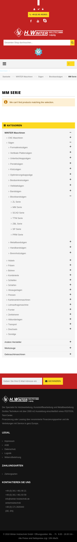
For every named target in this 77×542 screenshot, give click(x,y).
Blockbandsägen (56, 77)
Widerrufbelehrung (13, 457)
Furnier (11, 310)
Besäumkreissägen (19, 180)
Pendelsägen (16, 164)
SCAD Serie (18, 212)
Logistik (8, 453)
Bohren (11, 270)
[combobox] (38, 42)
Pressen (12, 295)
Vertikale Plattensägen (21, 153)
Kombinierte (13, 275)
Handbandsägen (18, 248)
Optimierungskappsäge (21, 175)
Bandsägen (15, 191)
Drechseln (12, 329)
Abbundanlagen (15, 319)
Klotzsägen (15, 169)
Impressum (9, 441)
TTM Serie (18, 218)
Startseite (7, 77)
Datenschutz (10, 449)
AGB (7, 445)
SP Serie (17, 229)
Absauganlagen (15, 290)
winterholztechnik (13, 503)
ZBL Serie (17, 223)
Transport (12, 324)
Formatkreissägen (19, 147)
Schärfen (12, 285)
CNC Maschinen (15, 138)
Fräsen (11, 265)
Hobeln (11, 260)
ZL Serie (17, 202)
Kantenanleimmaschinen (19, 300)
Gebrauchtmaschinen (15, 354)
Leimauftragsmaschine (18, 305)
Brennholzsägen (18, 253)
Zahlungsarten (11, 474)
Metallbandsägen (18, 242)
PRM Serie (18, 234)
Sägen (41, 77)
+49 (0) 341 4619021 (39, 14)
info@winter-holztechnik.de (17, 499)
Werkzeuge (10, 348)
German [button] (5, 71)
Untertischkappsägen (20, 158)
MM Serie (17, 207)
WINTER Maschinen (24, 77)
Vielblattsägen (17, 186)
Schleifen (12, 280)
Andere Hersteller (13, 342)
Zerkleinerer (13, 315)
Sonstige (12, 334)
